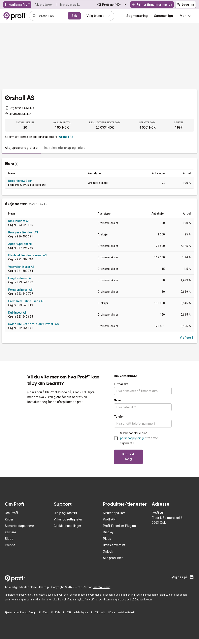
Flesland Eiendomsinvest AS (27, 255)
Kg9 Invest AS (17, 312)
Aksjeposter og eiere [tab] (21, 148)
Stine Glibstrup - (40, 587)
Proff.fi (67, 612)
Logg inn (185, 4)
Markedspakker (114, 513)
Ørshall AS (66, 136)
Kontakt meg (128, 456)
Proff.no (43, 612)
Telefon (119, 416)
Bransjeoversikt (70, 4)
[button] (163, 16)
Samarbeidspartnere (19, 526)
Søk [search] (74, 16)
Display (108, 532)
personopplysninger (133, 438)
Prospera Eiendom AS (23, 232)
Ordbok (108, 551)
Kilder (9, 519)
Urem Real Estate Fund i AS (26, 301)
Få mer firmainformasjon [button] (152, 4)
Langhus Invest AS (20, 278)
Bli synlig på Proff (17, 4)
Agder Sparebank (20, 243)
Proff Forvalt (98, 612)
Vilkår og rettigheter (68, 519)
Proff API (110, 519)
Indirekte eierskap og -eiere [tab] (65, 148)
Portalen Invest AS (20, 289)
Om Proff (11, 513)
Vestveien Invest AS (21, 266)
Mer (186, 16)
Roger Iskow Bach (20, 180)
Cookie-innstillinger (67, 526)
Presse (10, 545)
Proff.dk (55, 612)
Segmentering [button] (137, 16)
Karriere (10, 532)
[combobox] (52, 15)
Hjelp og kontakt (65, 513)
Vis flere (187, 337)
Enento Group (101, 587)
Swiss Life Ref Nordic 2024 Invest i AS (33, 324)
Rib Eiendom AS (19, 221)
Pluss (107, 539)
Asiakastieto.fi (126, 612)
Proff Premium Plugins (119, 526)
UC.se (111, 612)
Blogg (9, 539)
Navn (117, 400)
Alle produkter (44, 4)
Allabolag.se (81, 612)
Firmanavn (121, 384)
